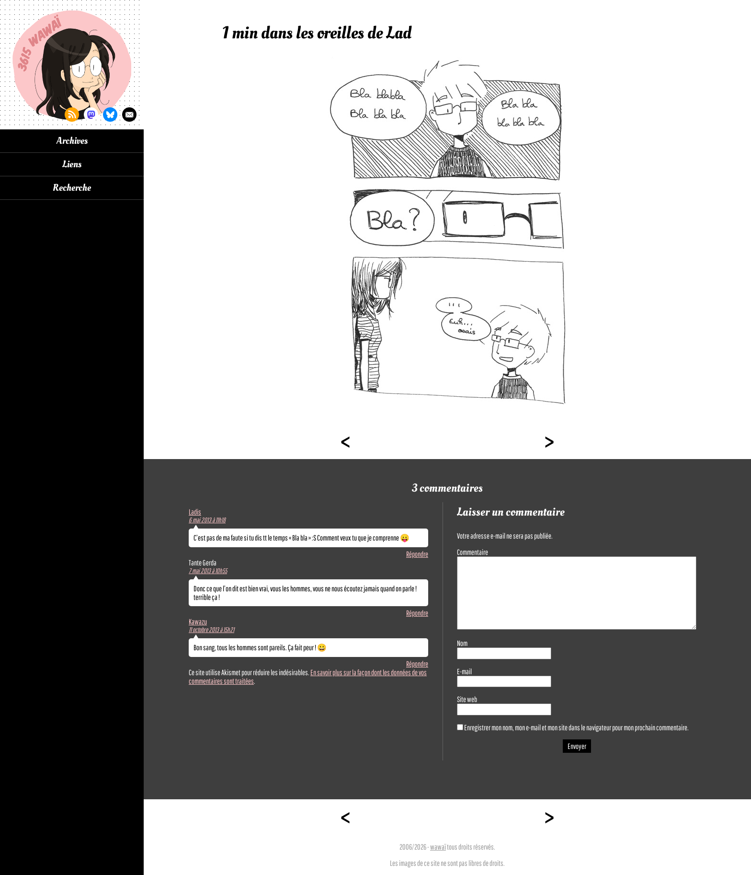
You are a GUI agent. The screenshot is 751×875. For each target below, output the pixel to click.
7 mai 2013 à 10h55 (208, 571)
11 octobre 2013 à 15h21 (211, 629)
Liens (71, 164)
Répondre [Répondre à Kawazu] (417, 663)
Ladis (195, 511)
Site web (467, 699)
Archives (72, 141)
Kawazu (198, 621)
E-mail (464, 671)
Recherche (72, 188)
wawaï (438, 846)
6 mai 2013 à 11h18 (207, 520)
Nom (462, 643)
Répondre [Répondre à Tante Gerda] (417, 613)
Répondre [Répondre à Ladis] (417, 554)
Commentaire (472, 552)
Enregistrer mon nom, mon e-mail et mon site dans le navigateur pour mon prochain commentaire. (576, 727)
